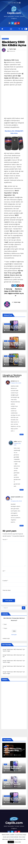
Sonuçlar (14, 634)
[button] (19, 29)
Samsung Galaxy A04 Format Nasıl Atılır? (13, 344)
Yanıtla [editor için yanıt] (21, 489)
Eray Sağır (17, 330)
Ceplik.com (14, 13)
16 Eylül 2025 (9, 755)
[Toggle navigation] (11, 29)
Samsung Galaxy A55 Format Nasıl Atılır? (13, 767)
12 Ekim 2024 (9, 330)
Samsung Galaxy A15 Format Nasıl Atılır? (13, 327)
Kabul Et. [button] (11, 842)
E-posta (5, 580)
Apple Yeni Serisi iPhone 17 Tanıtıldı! (12, 783)
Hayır (5, 628)
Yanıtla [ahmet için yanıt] (21, 434)
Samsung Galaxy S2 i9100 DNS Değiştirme (9, 291)
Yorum (5, 539)
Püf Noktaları (5, 38)
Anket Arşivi (6, 638)
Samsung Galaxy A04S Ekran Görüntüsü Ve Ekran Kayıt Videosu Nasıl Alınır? (14, 361)
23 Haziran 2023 (10, 347)
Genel (5, 746)
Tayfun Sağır (12, 49)
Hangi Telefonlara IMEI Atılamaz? (12, 649)
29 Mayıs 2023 (9, 364)
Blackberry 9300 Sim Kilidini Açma (14, 43)
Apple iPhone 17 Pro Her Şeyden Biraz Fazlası (12, 750)
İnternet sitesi (7, 590)
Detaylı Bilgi (17, 842)
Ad (4, 571)
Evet (5, 624)
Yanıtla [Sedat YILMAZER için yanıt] (21, 525)
